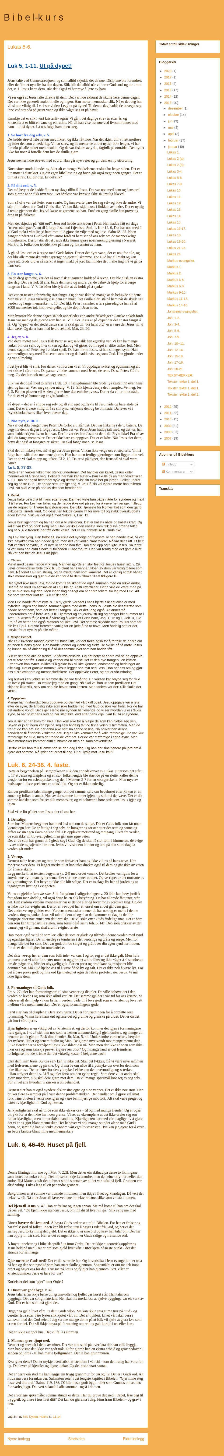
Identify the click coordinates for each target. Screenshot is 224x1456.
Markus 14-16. (177, 305)
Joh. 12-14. (175, 350)
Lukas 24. (174, 254)
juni (171, 121)
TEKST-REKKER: (180, 375)
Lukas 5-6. (174, 178)
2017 (168, 77)
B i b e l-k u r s (33, 17)
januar (173, 147)
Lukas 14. (174, 216)
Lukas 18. (174, 235)
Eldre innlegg (133, 1439)
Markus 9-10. (176, 292)
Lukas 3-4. (174, 171)
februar (173, 140)
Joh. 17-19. (175, 362)
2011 (168, 413)
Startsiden (76, 1439)
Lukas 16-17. (176, 229)
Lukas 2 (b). (176, 165)
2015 (168, 90)
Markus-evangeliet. (181, 261)
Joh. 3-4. (173, 324)
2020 (168, 71)
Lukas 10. (174, 190)
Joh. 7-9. (173, 337)
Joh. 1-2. (173, 318)
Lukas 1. (173, 152)
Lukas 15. (174, 222)
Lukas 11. (174, 197)
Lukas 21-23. (176, 248)
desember (175, 108)
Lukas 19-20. (176, 241)
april (171, 134)
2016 (168, 83)
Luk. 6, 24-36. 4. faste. (38, 764)
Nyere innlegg (18, 1439)
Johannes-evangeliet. (182, 311)
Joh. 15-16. (175, 356)
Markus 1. (174, 267)
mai (171, 127)
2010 (168, 419)
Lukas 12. (174, 203)
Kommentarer (174, 471)
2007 (168, 438)
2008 (168, 432)
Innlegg (169, 464)
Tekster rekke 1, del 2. (183, 394)
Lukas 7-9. (174, 184)
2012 (168, 406)
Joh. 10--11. (176, 343)
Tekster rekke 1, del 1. (183, 382)
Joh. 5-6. (173, 331)
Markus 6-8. (176, 286)
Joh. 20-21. (175, 369)
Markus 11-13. (177, 299)
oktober (174, 115)
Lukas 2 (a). (176, 158)
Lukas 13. (174, 209)
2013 (168, 103)
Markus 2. (174, 273)
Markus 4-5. (176, 280)
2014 (168, 96)
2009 (168, 426)
